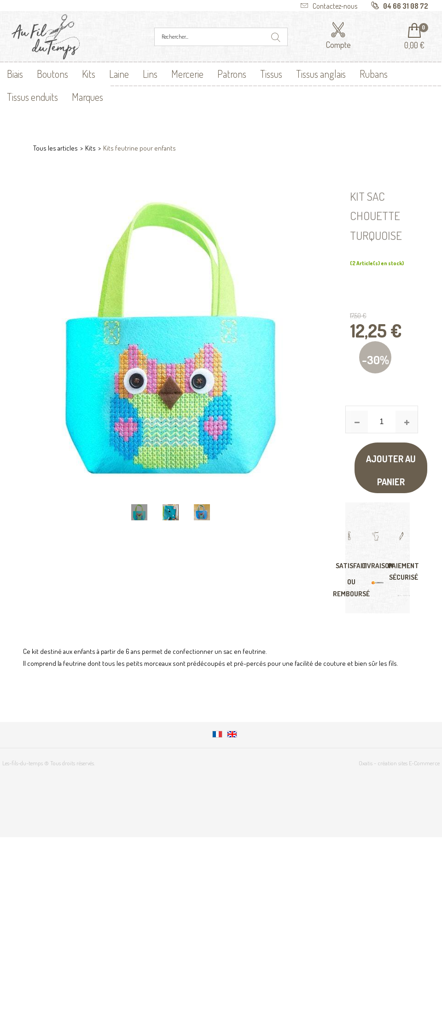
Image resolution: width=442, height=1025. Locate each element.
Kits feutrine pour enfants (139, 148)
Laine (119, 73)
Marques (87, 96)
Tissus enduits (32, 96)
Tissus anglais (321, 73)
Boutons (52, 73)
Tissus (271, 73)
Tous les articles (55, 148)
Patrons (231, 73)
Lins (150, 73)
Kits (88, 73)
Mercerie (187, 73)
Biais (15, 73)
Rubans (374, 73)
